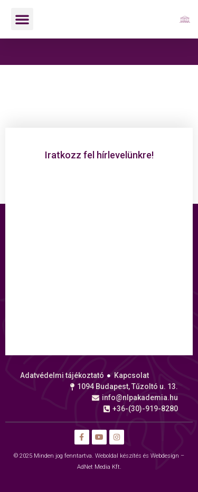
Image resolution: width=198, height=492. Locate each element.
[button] (22, 19)
